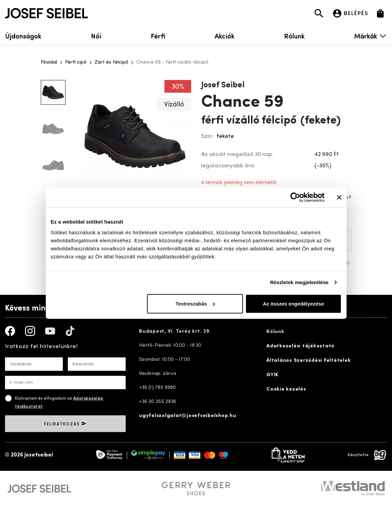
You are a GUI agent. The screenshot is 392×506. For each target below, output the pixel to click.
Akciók (225, 35)
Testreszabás (195, 303)
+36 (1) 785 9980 (157, 387)
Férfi (158, 35)
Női (96, 35)
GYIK (272, 374)
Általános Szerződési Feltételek (308, 360)
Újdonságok (23, 35)
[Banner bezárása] (339, 197)
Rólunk (294, 35)
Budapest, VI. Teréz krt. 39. (175, 331)
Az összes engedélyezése (293, 303)
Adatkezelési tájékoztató (300, 346)
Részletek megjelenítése (299, 282)
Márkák (370, 35)
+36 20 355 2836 (157, 401)
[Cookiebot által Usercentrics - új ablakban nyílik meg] (295, 197)
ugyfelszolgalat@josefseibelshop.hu (187, 415)
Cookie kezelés (286, 389)
